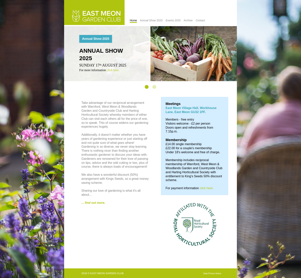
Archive (188, 20)
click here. (113, 70)
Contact (200, 20)
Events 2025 (173, 20)
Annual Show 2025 (151, 20)
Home (133, 20)
